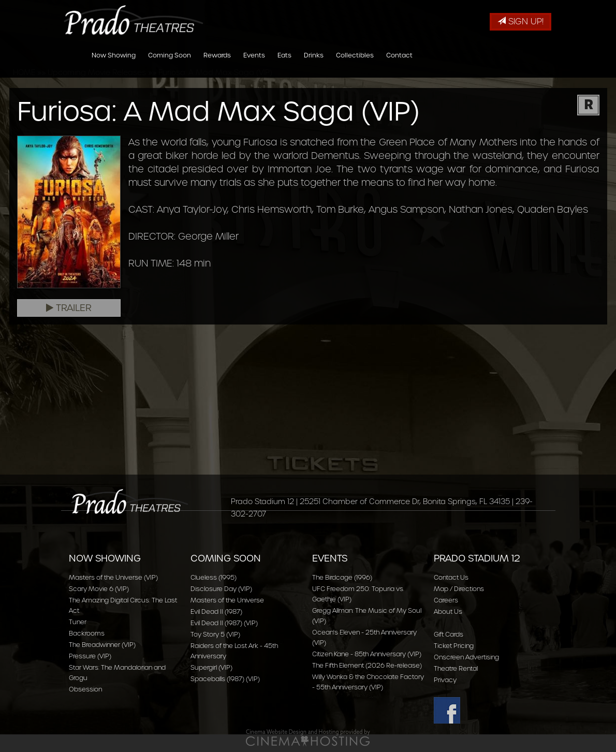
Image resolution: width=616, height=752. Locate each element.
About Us (448, 611)
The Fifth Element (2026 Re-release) (367, 665)
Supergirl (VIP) (211, 667)
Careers (446, 600)
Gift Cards (448, 634)
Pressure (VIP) (90, 656)
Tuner (77, 621)
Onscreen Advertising (466, 657)
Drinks (314, 64)
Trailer (69, 308)
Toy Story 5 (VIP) (215, 634)
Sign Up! (520, 21)
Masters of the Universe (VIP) (113, 577)
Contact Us (451, 577)
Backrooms (87, 633)
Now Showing (114, 64)
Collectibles (355, 64)
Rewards (217, 64)
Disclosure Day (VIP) (221, 588)
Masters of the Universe (227, 600)
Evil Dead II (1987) (216, 611)
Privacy (445, 679)
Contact (399, 64)
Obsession (85, 689)
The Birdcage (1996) (342, 577)
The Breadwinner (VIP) (102, 644)
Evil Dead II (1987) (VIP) (224, 622)
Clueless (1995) (213, 577)
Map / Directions (459, 588)
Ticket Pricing (454, 645)
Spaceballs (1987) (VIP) (225, 678)
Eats (284, 64)
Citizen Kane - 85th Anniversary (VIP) (366, 654)
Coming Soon (169, 64)
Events (254, 64)
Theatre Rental (456, 668)
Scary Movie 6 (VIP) (99, 588)
